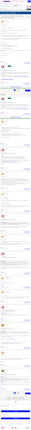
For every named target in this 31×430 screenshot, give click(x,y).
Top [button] (29, 423)
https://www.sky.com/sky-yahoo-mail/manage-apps (21, 76)
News (17, 1)
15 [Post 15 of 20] (2, 389)
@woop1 (3, 261)
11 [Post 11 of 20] (2, 302)
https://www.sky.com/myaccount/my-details (11, 160)
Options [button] (28, 16)
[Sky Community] (6, 1)
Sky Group (10, 425)
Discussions (13, 1)
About (22, 1)
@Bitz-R (3, 377)
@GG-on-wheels (12, 338)
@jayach (3, 331)
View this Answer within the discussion (7, 79)
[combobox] (17, 9)
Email (15, 5)
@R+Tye (2, 155)
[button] (29, 20)
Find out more (15, 70)
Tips (19, 1)
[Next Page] (18, 90)
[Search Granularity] (6, 9)
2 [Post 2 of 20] (2, 83)
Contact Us (20, 424)
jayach (6, 198)
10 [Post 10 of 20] (2, 287)
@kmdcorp (3, 222)
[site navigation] (0, 1)
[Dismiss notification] (16, 3)
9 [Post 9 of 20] (2, 273)
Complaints (10, 424)
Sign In (29, 1)
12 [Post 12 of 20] (2, 320)
